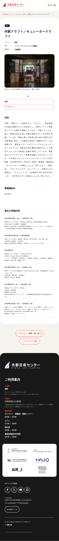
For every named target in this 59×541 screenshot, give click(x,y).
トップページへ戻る (29, 341)
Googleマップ (12, 509)
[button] (28, 96)
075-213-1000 (11, 503)
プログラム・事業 (20, 14)
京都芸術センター (13, 5)
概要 (6, 102)
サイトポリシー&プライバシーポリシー (18, 522)
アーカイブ (8, 107)
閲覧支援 (9, 525)
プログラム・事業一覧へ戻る (29, 333)
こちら (29, 165)
